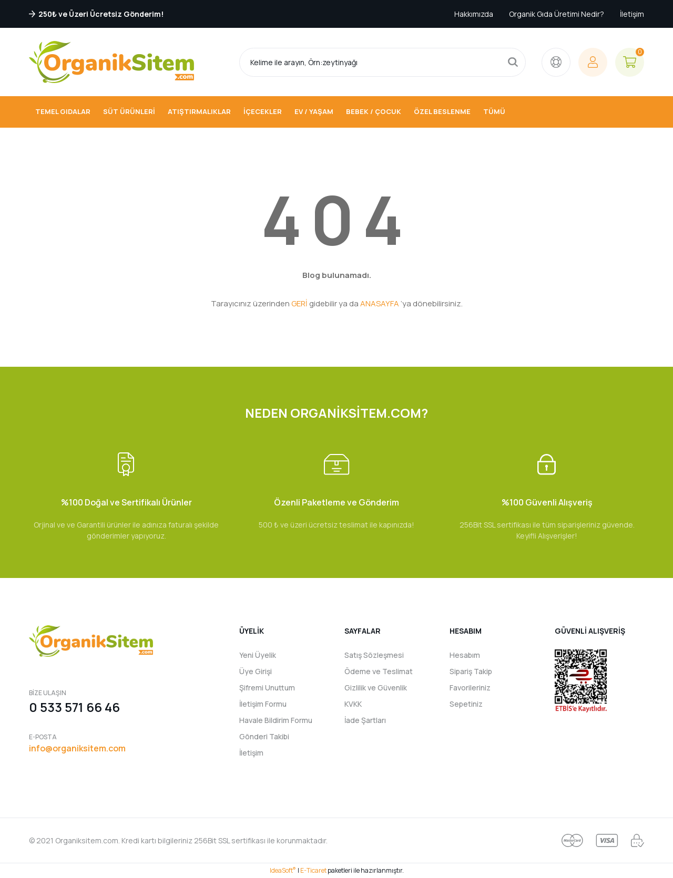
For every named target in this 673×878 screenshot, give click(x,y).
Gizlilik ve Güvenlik (375, 688)
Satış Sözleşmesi (374, 655)
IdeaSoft (283, 870)
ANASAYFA (379, 303)
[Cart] (629, 62)
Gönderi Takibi (264, 736)
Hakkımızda (473, 14)
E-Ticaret (313, 870)
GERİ (299, 303)
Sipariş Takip (471, 671)
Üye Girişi (255, 671)
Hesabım (465, 655)
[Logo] (111, 62)
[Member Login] (592, 62)
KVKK (353, 704)
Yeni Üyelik (257, 655)
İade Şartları (365, 720)
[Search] (382, 62)
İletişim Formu (263, 704)
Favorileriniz (470, 688)
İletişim (632, 14)
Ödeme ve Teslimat (378, 671)
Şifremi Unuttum (267, 688)
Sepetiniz (466, 704)
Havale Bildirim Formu (275, 720)
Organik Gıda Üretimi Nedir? (556, 14)
